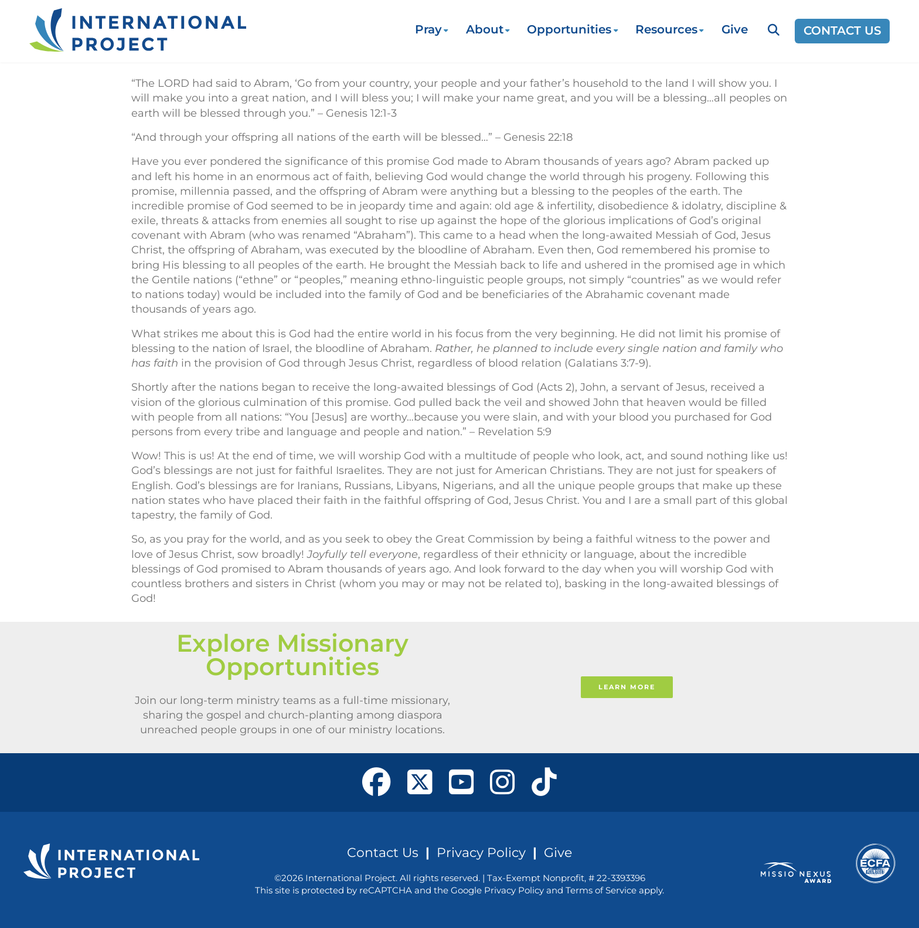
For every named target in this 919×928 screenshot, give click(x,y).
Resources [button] (666, 29)
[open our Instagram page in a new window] (502, 782)
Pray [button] (428, 29)
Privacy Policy (481, 852)
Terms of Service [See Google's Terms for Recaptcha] (601, 890)
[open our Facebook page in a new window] (376, 782)
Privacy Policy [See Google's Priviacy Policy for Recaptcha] (514, 890)
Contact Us (382, 852)
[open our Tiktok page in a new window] (544, 782)
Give (734, 29)
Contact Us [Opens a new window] (842, 30)
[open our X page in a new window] (420, 782)
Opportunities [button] (569, 29)
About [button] (484, 29)
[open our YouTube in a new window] (461, 782)
